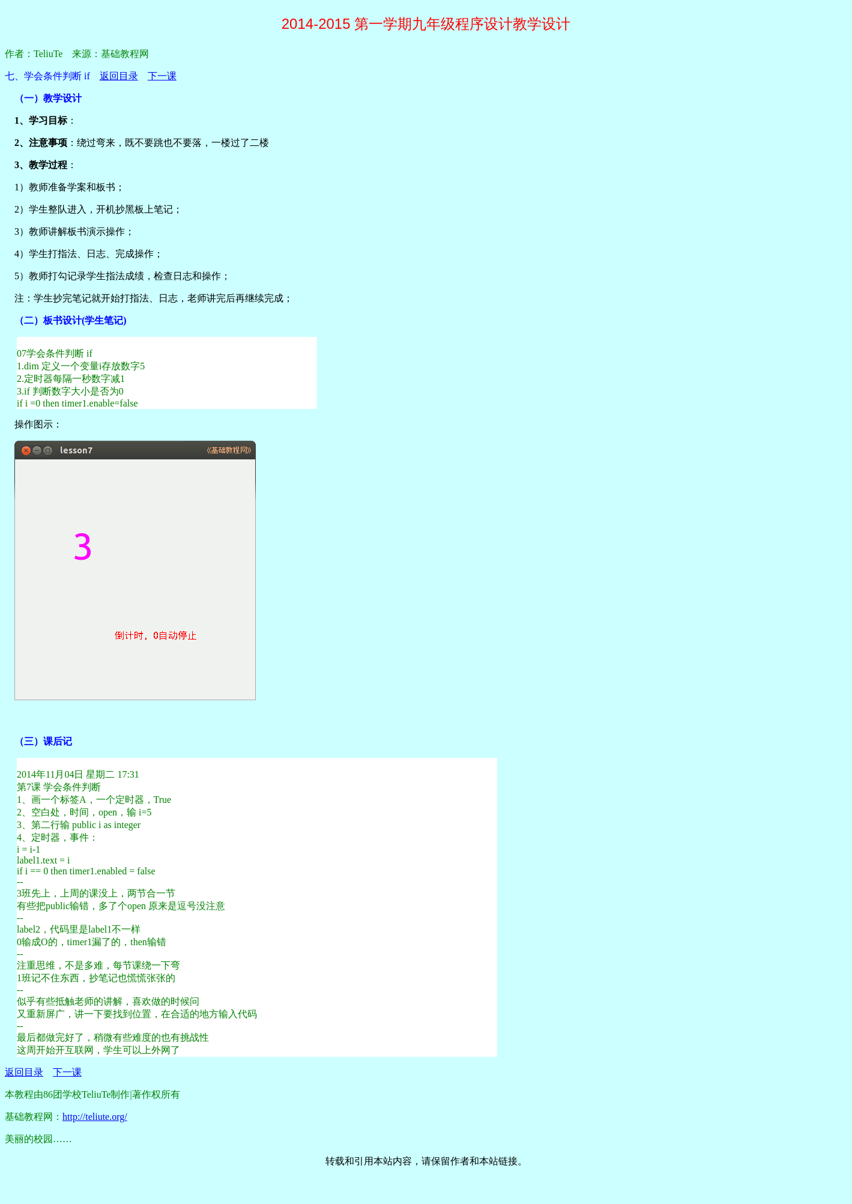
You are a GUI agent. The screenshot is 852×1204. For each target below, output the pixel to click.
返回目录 (119, 76)
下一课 (162, 76)
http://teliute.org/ (94, 1117)
